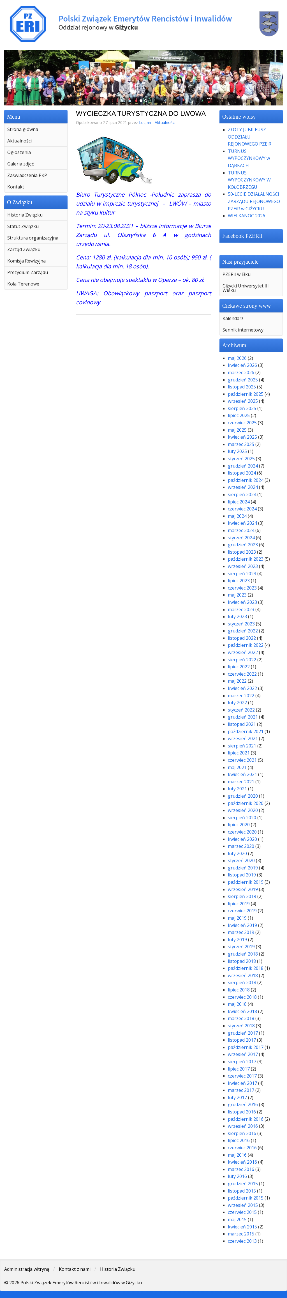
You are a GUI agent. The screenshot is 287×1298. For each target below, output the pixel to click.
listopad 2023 (242, 552)
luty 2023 (237, 616)
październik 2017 (245, 1047)
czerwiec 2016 (242, 1148)
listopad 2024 (242, 473)
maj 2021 (237, 767)
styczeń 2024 (241, 538)
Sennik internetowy (243, 330)
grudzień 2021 (243, 717)
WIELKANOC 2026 (246, 216)
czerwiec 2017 (242, 1076)
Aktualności (19, 141)
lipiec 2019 (239, 904)
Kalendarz (233, 318)
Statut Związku (23, 226)
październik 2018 (245, 968)
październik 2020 (245, 803)
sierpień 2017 (242, 1061)
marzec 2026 (241, 372)
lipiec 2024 (239, 502)
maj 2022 (237, 681)
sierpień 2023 (242, 573)
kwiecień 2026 (242, 365)
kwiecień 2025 (242, 437)
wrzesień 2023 (243, 566)
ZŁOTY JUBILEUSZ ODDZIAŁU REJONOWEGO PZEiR (249, 136)
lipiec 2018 (239, 990)
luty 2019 (237, 939)
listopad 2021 (242, 724)
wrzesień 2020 (243, 810)
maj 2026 (237, 358)
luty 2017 (237, 1097)
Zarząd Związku (23, 249)
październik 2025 (245, 394)
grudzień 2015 (243, 1183)
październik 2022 (245, 645)
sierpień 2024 (242, 494)
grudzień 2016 (243, 1104)
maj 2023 (237, 595)
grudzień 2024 (243, 466)
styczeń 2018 (241, 1026)
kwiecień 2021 (242, 774)
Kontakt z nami (75, 1269)
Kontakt (15, 187)
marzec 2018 (241, 1018)
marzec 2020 (241, 846)
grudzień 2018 (243, 954)
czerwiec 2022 (242, 674)
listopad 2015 (242, 1191)
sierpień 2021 (242, 746)
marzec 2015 (241, 1234)
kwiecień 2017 (242, 1083)
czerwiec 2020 (242, 832)
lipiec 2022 (239, 667)
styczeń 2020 (241, 860)
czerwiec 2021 (242, 760)
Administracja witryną (26, 1269)
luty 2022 (237, 702)
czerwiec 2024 (242, 509)
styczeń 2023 (241, 624)
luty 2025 (237, 451)
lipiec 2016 (239, 1140)
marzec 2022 (241, 695)
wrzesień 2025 (243, 401)
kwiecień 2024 (242, 523)
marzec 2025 (241, 444)
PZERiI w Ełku (237, 274)
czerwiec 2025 (242, 423)
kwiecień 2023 (242, 602)
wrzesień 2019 (243, 889)
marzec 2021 (241, 782)
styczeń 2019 (241, 946)
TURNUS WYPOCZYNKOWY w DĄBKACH (249, 158)
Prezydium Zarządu (27, 272)
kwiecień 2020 (242, 839)
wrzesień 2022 (243, 652)
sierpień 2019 (242, 896)
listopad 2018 (242, 961)
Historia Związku (25, 215)
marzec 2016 (241, 1169)
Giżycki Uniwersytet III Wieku (246, 288)
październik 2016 (245, 1119)
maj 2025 (237, 430)
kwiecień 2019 (242, 925)
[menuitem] (36, 129)
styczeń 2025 (241, 458)
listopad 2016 (242, 1112)
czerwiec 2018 (242, 997)
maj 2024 (237, 516)
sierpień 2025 (242, 408)
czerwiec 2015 (242, 1212)
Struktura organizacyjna (32, 238)
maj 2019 (237, 918)
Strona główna (22, 129)
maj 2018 (237, 1004)
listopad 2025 (242, 387)
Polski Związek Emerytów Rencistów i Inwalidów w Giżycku (143, 24)
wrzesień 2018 (243, 975)
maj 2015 (237, 1219)
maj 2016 (237, 1155)
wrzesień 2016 (243, 1126)
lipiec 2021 (239, 753)
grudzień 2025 (243, 380)
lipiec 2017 (239, 1069)
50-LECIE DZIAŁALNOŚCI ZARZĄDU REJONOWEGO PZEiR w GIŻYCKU (254, 201)
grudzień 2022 (243, 631)
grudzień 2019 (243, 868)
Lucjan (145, 122)
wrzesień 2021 (243, 738)
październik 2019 (245, 882)
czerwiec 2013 (242, 1241)
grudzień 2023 (243, 545)
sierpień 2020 (242, 817)
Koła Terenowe (23, 284)
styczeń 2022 (241, 710)
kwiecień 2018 (242, 1011)
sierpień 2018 (242, 982)
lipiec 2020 (239, 824)
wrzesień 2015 (243, 1205)
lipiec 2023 (239, 580)
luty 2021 (237, 789)
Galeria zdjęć (20, 164)
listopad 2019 (242, 875)
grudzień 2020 (243, 796)
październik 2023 (245, 559)
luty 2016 (237, 1176)
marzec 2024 (241, 530)
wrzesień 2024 (243, 487)
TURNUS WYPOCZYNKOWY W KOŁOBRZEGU (249, 180)
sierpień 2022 (242, 660)
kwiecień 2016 (242, 1162)
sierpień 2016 (242, 1133)
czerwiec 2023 (242, 588)
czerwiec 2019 (242, 911)
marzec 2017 (241, 1090)
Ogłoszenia (19, 152)
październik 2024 (245, 480)
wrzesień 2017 (243, 1054)
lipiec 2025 (239, 415)
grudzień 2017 (243, 1033)
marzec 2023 (241, 609)
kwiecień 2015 (242, 1227)
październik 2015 (245, 1198)
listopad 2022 (242, 638)
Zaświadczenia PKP (27, 175)
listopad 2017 (242, 1040)
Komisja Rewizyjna (26, 261)
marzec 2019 (241, 932)
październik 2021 (245, 731)
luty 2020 (237, 853)
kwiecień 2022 (242, 688)
